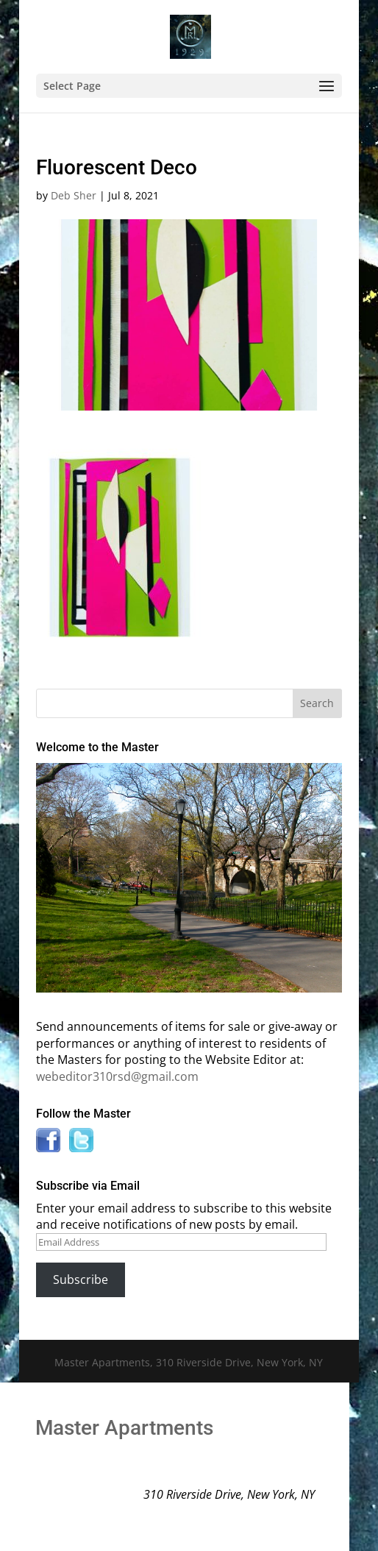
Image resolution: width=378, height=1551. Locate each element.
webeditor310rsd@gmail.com (117, 1076)
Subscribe (80, 1279)
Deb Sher (73, 195)
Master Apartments (124, 1428)
